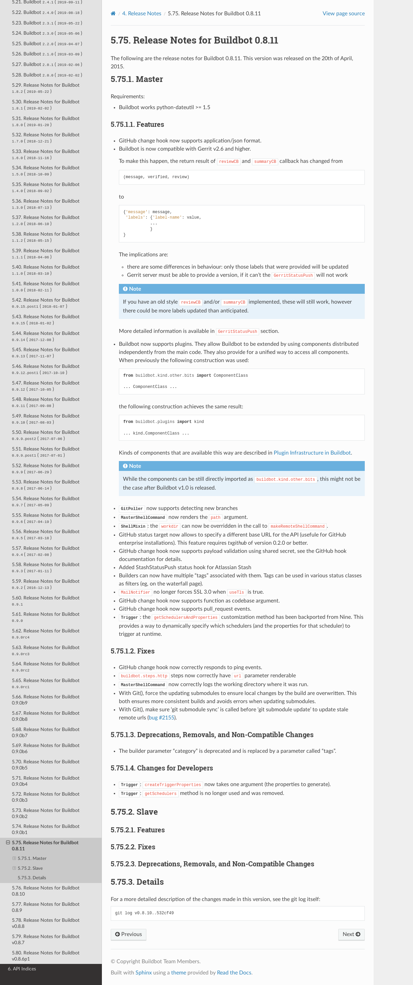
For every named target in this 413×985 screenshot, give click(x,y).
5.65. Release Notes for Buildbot (45, 683)
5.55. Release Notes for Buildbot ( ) (45, 518)
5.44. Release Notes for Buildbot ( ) (45, 336)
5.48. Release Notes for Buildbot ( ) (45, 402)
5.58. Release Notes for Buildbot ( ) (45, 567)
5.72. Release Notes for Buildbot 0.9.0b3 (45, 797)
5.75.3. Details (32, 878)
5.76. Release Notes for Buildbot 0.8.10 (45, 891)
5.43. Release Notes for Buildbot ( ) (45, 319)
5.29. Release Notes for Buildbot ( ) (45, 88)
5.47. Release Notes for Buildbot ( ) (45, 386)
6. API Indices (22, 968)
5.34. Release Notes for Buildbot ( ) (45, 170)
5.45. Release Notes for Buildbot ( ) (45, 352)
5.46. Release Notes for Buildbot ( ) (45, 369)
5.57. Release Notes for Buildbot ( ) (45, 551)
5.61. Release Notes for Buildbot (45, 617)
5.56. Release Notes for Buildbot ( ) (45, 534)
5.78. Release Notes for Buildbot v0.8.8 (45, 923)
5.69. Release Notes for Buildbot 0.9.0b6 (45, 748)
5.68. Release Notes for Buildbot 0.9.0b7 (45, 732)
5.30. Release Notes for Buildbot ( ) (45, 105)
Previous (128, 934)
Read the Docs (234, 972)
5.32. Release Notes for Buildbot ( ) (45, 137)
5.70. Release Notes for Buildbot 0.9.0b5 (45, 764)
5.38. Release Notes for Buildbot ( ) (45, 237)
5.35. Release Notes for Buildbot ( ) (45, 187)
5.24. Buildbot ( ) (47, 33)
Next (351, 934)
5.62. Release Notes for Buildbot (45, 634)
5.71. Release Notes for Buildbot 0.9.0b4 (45, 781)
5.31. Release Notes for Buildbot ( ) (45, 121)
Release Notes (141, 13)
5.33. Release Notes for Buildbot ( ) (45, 154)
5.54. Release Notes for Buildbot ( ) (45, 501)
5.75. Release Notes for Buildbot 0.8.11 (42, 845)
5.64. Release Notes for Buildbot (45, 667)
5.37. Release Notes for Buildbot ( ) (45, 220)
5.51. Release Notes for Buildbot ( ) (45, 452)
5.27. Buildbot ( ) (47, 64)
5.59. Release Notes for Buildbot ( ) (45, 584)
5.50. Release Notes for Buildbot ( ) (45, 435)
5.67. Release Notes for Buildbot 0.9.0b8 (45, 716)
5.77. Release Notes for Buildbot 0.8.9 (45, 907)
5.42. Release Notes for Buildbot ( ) (45, 303)
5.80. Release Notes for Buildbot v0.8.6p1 (45, 956)
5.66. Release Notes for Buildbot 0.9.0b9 (45, 700)
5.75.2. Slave (28, 869)
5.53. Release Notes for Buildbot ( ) (45, 485)
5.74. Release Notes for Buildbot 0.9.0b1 (45, 829)
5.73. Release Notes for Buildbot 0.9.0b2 (45, 813)
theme (178, 972)
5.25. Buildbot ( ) (47, 43)
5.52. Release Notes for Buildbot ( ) (45, 468)
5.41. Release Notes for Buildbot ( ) (45, 286)
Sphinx (144, 972)
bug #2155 (161, 717)
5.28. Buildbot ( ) (47, 75)
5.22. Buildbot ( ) (47, 12)
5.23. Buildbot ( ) (47, 23)
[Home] (113, 13)
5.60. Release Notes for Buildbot (45, 601)
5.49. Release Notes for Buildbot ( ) (45, 419)
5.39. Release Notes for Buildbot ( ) (45, 253)
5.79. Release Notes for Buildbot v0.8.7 (45, 939)
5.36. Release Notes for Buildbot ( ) (45, 204)
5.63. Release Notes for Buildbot (45, 650)
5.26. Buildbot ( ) (47, 53)
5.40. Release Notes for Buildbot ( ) (45, 270)
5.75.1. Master (30, 859)
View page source (344, 13)
